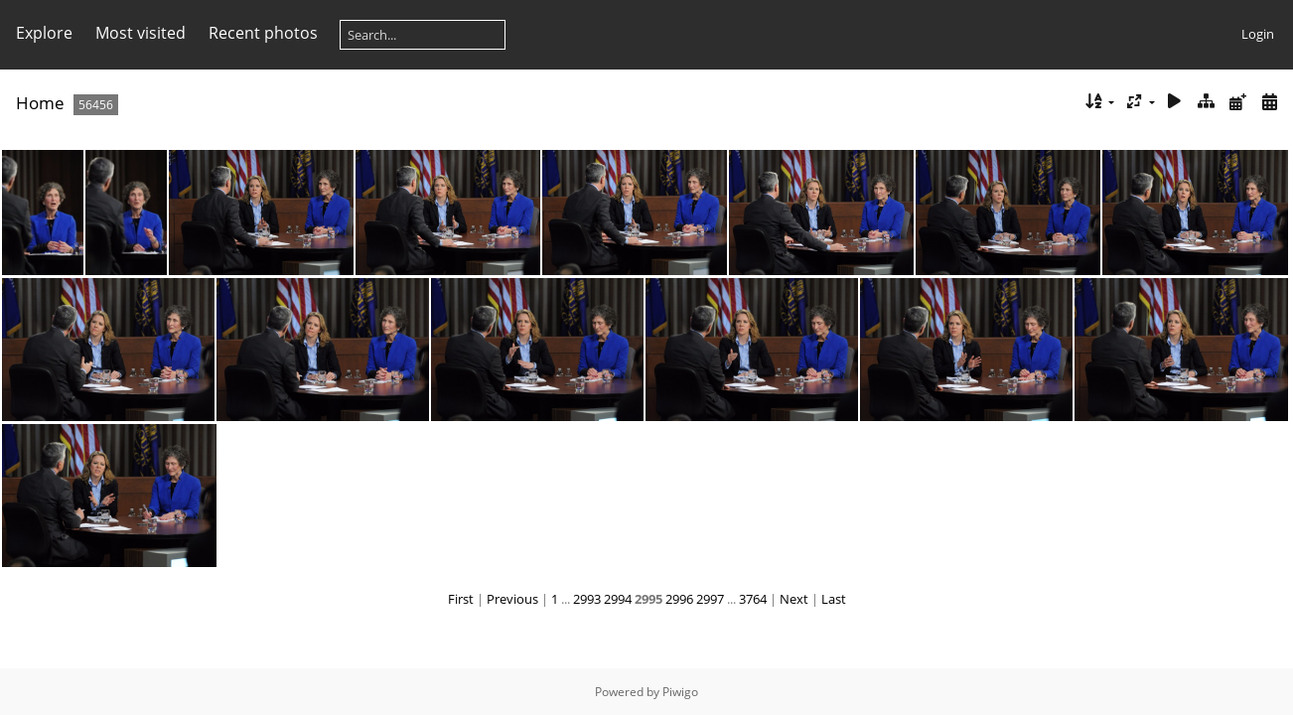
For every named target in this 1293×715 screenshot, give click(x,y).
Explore (44, 33)
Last (833, 599)
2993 (587, 599)
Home (40, 102)
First (461, 599)
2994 (618, 599)
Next (794, 599)
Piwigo (680, 691)
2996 (679, 599)
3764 (753, 599)
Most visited (140, 33)
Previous (512, 599)
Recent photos (263, 33)
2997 (710, 599)
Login (1257, 34)
